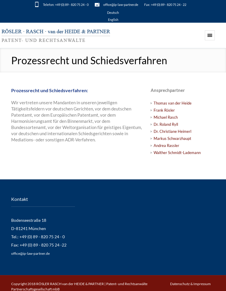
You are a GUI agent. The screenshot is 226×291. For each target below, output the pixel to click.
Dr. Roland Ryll (166, 124)
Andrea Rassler (166, 145)
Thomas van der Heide (173, 103)
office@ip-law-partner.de (120, 4)
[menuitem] (113, 12)
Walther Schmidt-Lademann (177, 152)
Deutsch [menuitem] (113, 12)
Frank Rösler (164, 110)
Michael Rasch (166, 117)
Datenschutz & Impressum (190, 284)
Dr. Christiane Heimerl (172, 131)
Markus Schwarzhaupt (172, 138)
